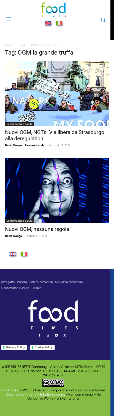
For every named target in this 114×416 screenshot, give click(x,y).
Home (9, 45)
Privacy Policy (15, 347)
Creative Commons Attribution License (35, 394)
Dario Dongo (13, 145)
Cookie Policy (44, 347)
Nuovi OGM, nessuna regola (37, 229)
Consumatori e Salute (19, 124)
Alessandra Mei (34, 145)
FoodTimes (10, 390)
